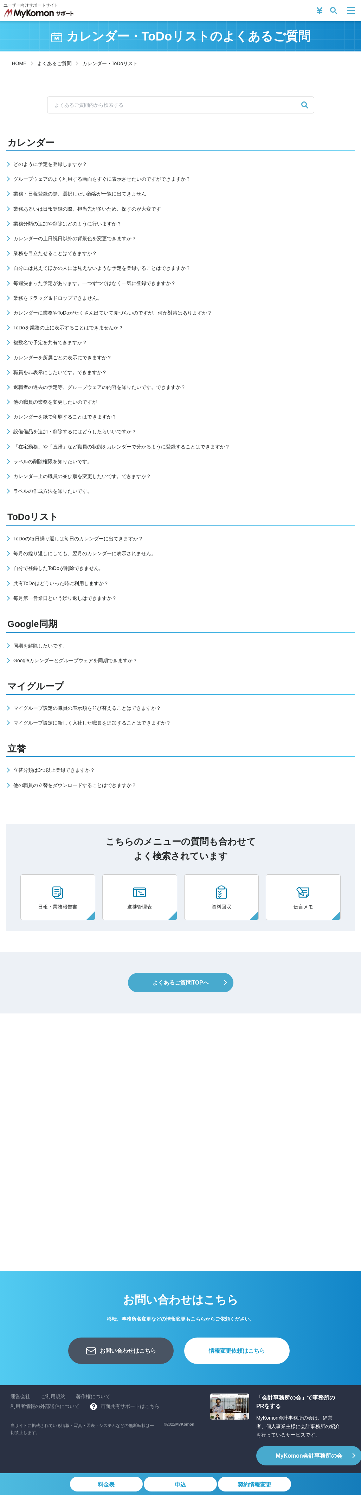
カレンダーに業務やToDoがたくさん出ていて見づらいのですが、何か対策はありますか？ (112, 313)
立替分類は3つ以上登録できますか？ (54, 770)
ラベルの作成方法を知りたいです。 (52, 491)
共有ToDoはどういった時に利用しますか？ (61, 583)
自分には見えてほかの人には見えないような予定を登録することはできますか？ (102, 268)
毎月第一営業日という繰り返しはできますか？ (65, 598)
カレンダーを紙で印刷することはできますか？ (65, 417)
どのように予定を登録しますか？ (50, 164)
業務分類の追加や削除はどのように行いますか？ (67, 224)
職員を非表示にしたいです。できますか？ (60, 372)
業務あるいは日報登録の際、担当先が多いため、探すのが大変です (87, 209)
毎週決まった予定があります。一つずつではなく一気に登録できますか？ (94, 283)
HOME (19, 63)
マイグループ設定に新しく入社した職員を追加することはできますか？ (92, 723)
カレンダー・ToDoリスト (110, 63)
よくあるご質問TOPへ (180, 983)
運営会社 (20, 1396)
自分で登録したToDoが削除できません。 (58, 568)
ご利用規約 (53, 1396)
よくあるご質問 (54, 63)
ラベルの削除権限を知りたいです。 (52, 461)
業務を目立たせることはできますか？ (55, 253)
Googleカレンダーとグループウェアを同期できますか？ (75, 660)
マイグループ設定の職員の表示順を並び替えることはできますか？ (87, 708)
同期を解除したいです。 (40, 646)
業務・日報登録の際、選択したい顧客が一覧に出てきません (79, 194)
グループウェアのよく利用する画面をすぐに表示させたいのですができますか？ (102, 179)
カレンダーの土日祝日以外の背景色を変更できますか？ (74, 238)
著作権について (93, 1396)
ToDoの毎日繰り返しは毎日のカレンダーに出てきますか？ (78, 538)
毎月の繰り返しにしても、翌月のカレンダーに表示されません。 (84, 553)
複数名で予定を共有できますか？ (50, 342)
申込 (180, 1485)
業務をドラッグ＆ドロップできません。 (57, 298)
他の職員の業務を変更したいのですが (55, 402)
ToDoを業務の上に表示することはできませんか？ (68, 327)
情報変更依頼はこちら (237, 1351)
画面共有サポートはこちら (130, 1406)
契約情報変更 (255, 1485)
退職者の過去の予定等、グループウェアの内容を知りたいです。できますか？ (99, 387)
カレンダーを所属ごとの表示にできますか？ (62, 357)
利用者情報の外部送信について (45, 1406)
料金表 (105, 1485)
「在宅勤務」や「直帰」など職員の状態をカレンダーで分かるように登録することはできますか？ (121, 446)
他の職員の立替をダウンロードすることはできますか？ (74, 785)
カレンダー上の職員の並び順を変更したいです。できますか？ (82, 476)
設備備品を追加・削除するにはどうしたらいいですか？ (74, 431)
